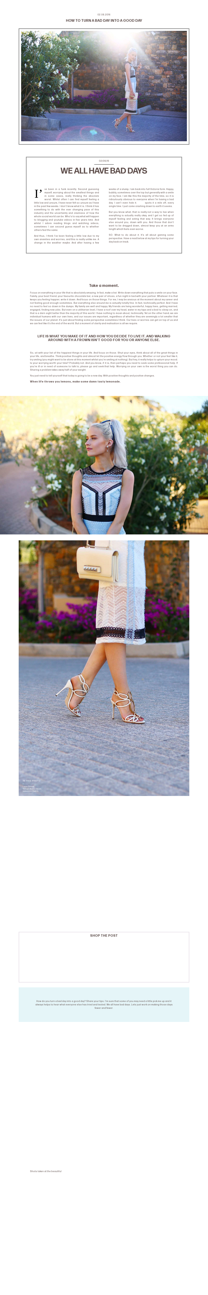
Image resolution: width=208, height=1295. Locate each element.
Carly (141, 202)
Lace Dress (28, 786)
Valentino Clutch (31, 791)
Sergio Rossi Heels (32, 789)
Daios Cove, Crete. (73, 1171)
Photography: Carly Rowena (104, 180)
